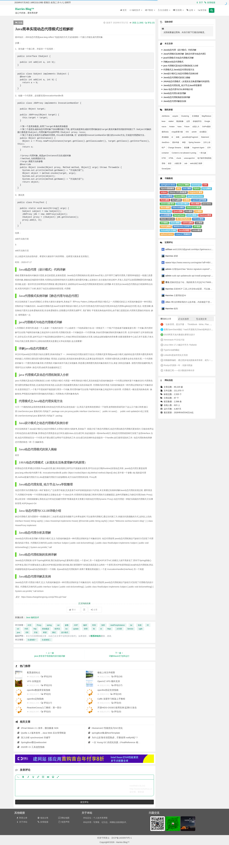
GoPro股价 (206, 127)
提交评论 (84, 802)
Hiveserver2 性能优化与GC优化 (105, 728)
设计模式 (64, 632)
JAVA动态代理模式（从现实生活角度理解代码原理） (186, 81)
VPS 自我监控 (34, 681)
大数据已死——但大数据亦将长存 (179, 370)
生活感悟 (164, 10)
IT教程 (150, 10)
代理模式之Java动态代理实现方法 (178, 69)
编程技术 (135, 10)
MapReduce (206, 116)
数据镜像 (179, 121)
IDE (27, 632)
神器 (184, 142)
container (165, 153)
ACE (29, 625)
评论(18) (116, 676)
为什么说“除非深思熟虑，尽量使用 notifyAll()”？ (113, 737)
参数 (66, 625)
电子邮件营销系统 (204, 158)
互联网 (178, 10)
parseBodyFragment (190, 137)
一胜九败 (202, 153)
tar (131, 625)
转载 (18, 22)
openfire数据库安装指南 (38, 690)
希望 (45, 632)
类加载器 (45, 629)
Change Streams (174, 148)
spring (49, 625)
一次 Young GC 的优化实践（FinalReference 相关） (115, 742)
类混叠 (186, 148)
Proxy (39, 625)
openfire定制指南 (35, 699)
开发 (36, 632)
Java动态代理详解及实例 (174, 101)
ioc (66, 629)
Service (130, 629)
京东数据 (195, 116)
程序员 (57, 629)
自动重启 (203, 132)
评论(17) (116, 685)
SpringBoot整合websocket (31, 742)
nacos (164, 127)
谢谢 (171, 256)
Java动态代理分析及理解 (174, 93)
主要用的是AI (175, 295)
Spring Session (194, 142)
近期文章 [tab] (201, 319)
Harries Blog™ (24, 9)
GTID (164, 158)
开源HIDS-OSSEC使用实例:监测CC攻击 (117, 707)
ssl (18, 629)
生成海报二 (46, 640)
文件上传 (206, 142)
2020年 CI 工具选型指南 (30, 747)
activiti (194, 132)
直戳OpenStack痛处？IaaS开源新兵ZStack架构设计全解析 (190, 329)
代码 (26, 629)
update (76, 629)
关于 (199, 2)
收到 (171, 308)
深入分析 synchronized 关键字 (33, 737)
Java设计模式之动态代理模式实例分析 (180, 73)
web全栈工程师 (196, 163)
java (18, 632)
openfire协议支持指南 (107, 690)
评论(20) (46, 676)
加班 (103, 625)
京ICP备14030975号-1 (121, 838)
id (101, 629)
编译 (85, 625)
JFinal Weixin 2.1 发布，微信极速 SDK (38, 728)
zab (185, 163)
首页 (123, 10)
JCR (208, 148)
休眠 (177, 137)
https (109, 629)
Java (28, 617)
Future (186, 127)
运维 (191, 10)
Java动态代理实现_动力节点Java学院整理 (182, 85)
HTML (171, 158)
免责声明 (63, 822)
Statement (205, 137)
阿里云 (106, 838)
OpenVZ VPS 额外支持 (108, 681)
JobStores (166, 116)
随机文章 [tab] (166, 319)
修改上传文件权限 (106, 672)
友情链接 (209, 2)
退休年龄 (175, 142)
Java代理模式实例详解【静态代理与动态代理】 (184, 54)
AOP (76, 625)
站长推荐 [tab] (183, 319)
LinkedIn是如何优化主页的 (176, 355)
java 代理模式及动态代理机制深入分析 (180, 65)
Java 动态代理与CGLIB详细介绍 (177, 89)
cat (58, 625)
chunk (178, 158)
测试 (54, 632)
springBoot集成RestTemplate (104, 733)
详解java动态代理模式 (173, 62)
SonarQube (166, 169)
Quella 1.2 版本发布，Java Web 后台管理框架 (41, 733)
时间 (94, 625)
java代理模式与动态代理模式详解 (178, 58)
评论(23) (46, 685)
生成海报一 (32, 640)
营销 (163, 163)
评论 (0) (149, 22)
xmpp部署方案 (177, 132)
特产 (163, 148)
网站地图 (63, 818)
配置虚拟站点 (33, 672)
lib (94, 629)
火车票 (119, 629)
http (35, 629)
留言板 (202, 10)
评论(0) (45, 694)
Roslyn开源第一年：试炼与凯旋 (178, 365)
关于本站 (21, 822)
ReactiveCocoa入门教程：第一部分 (44, 707)
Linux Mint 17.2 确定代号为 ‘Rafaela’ (180, 345)
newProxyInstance (117, 625)
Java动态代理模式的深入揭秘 (176, 77)
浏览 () (137, 22)
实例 (139, 625)
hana (180, 127)
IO (148, 625)
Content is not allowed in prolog (184, 153)
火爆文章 (177, 163)
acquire (175, 116)
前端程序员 (197, 121)
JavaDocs (165, 142)
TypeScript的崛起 (171, 350)
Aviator (172, 127)
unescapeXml (189, 158)
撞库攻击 (165, 132)
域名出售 (42, 818)
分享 (94, 609)
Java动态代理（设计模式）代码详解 (179, 50)
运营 (188, 121)
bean (164, 121)
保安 (169, 163)
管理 (85, 629)
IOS (187, 132)
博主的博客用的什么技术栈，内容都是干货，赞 (189, 302)
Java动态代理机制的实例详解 (176, 97)
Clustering (185, 116)
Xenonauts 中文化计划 (174, 340)
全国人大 (195, 127)
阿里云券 (21, 818)
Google (207, 121)
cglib (140, 629)
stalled (171, 121)
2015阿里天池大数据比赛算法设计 (179, 334)
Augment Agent (198, 148)
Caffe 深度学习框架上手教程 (111, 699)
